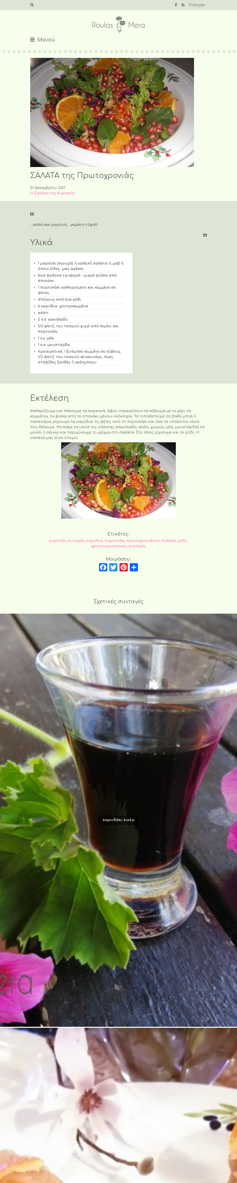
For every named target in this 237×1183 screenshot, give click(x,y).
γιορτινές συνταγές (66, 541)
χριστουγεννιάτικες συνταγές (118, 546)
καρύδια (94, 541)
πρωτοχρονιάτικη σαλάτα (151, 541)
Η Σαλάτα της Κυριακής (52, 193)
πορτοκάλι (114, 541)
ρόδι (182, 541)
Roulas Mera (118, 25)
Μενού (46, 40)
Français (197, 5)
